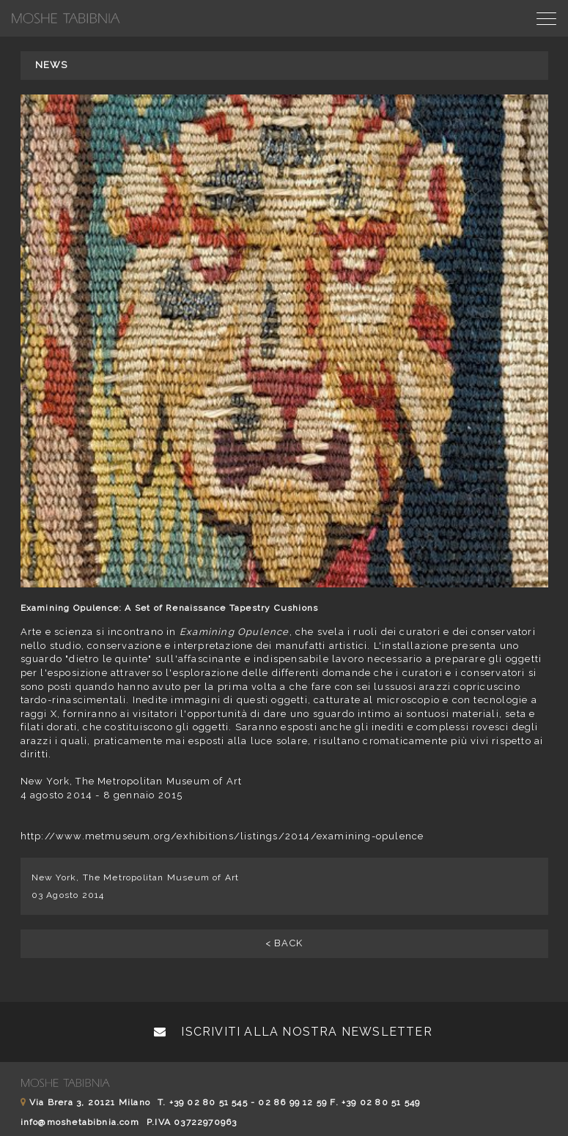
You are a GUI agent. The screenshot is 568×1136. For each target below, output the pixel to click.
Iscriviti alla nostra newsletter (293, 1032)
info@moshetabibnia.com (80, 1122)
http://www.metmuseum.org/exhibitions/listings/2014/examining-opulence (222, 836)
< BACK (284, 943)
